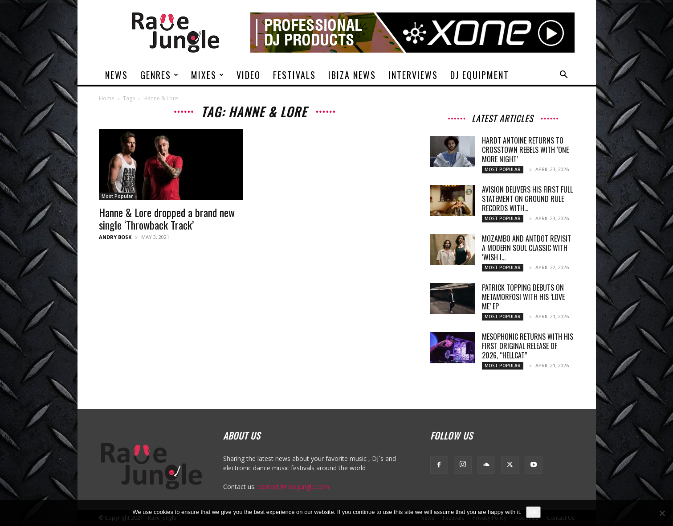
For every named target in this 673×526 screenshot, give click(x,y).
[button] (564, 75)
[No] (661, 513)
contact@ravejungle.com (293, 486)
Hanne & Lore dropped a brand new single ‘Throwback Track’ (167, 218)
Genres (159, 75)
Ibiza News (352, 75)
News (116, 75)
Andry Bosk (115, 237)
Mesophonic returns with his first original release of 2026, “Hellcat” (527, 346)
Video (249, 75)
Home (106, 98)
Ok (533, 512)
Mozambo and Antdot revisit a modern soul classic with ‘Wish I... (526, 248)
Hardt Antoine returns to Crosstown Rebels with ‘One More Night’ (525, 149)
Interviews (413, 75)
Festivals (294, 75)
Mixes (207, 75)
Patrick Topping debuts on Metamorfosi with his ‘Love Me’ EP (523, 297)
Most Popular (117, 196)
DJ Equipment (479, 75)
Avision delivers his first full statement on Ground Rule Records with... (527, 199)
